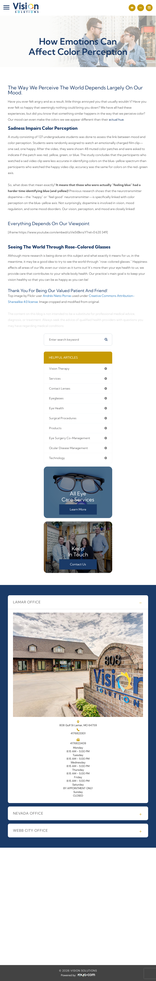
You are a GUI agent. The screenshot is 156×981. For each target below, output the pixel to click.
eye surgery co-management (69, 438)
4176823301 (78, 733)
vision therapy (59, 368)
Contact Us (78, 564)
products (55, 428)
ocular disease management (68, 448)
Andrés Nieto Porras (57, 296)
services (55, 378)
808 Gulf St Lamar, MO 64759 (78, 723)
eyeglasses (56, 398)
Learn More (78, 509)
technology (57, 458)
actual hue (116, 119)
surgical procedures (62, 418)
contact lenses (59, 388)
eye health (56, 408)
